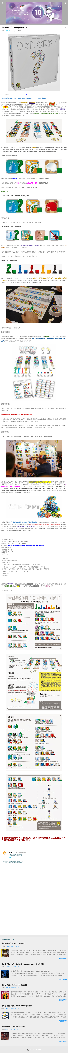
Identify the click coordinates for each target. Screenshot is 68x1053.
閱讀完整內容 (63, 958)
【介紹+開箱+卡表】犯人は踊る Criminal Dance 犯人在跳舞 (22, 964)
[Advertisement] (34, 920)
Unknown (11, 852)
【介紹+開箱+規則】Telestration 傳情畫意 (16, 1006)
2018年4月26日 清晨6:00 (21, 852)
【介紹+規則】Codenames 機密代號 (14, 985)
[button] (65, 28)
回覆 (9, 857)
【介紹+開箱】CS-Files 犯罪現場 (13, 1026)
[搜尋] (65, 3)
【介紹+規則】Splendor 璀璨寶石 (13, 943)
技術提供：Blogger (34, 1049)
